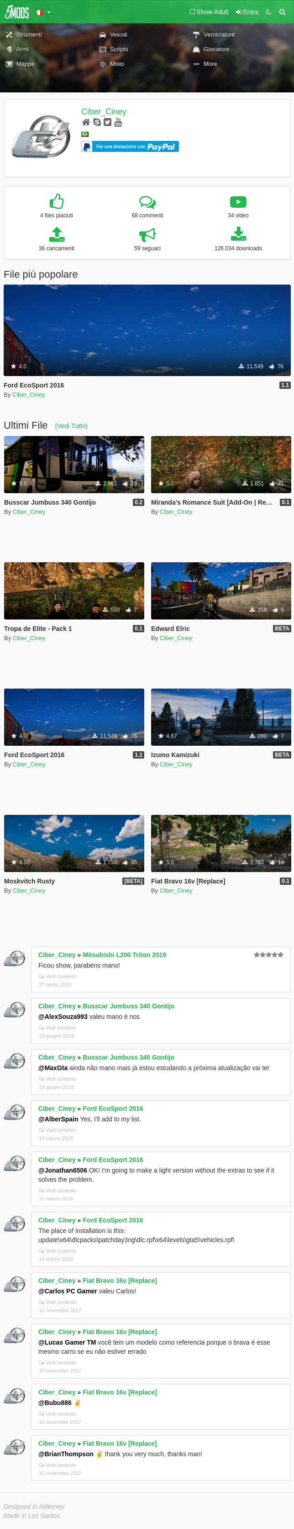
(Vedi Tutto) (71, 426)
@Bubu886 (55, 1402)
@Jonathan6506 (62, 1170)
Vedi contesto (57, 976)
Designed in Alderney (34, 1506)
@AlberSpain (58, 1119)
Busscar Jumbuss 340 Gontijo (128, 1006)
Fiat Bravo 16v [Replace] (120, 1280)
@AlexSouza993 (63, 1016)
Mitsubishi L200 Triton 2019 (124, 954)
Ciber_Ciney (103, 111)
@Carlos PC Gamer (67, 1291)
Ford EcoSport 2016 (113, 1108)
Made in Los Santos (32, 1515)
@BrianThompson (66, 1454)
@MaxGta (53, 1067)
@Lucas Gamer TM (67, 1342)
